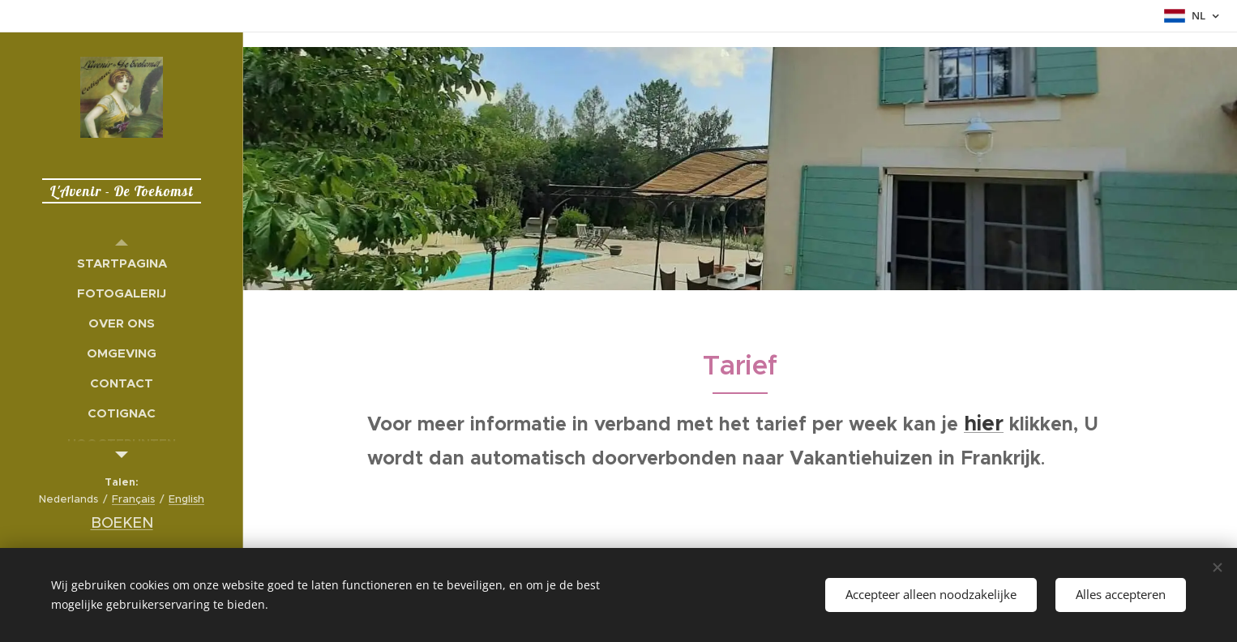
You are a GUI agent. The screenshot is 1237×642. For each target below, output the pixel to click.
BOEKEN (122, 522)
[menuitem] (121, 263)
